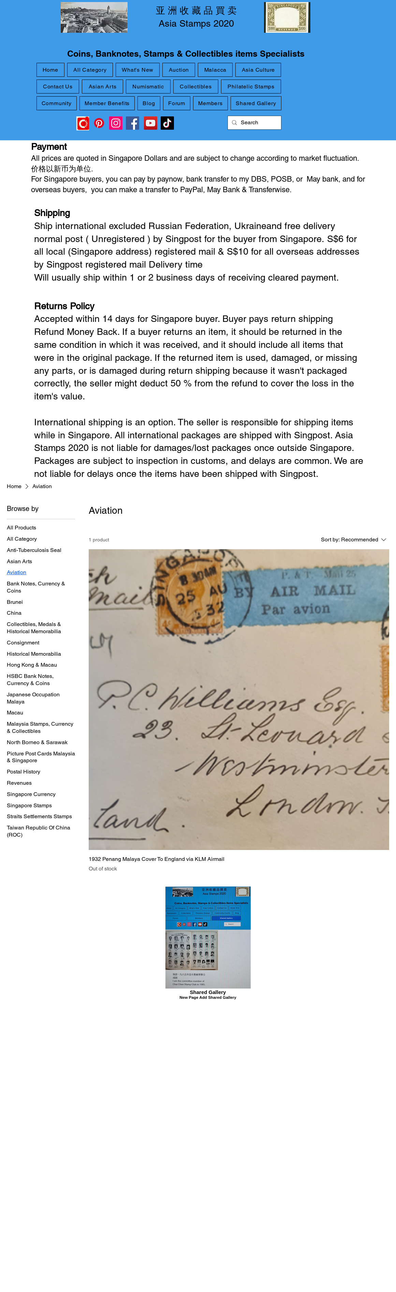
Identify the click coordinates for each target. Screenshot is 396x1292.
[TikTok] (167, 123)
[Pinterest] (99, 123)
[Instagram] (115, 123)
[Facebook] (132, 123)
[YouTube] (150, 123)
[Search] (254, 122)
